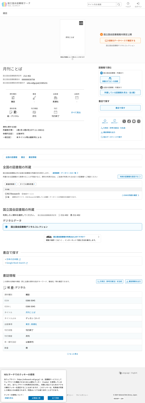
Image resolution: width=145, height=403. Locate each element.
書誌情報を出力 (108, 132)
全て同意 (55, 398)
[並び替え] (11, 184)
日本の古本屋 (13, 259)
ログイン (138, 4)
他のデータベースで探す (111, 137)
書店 (23, 157)
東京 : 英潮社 (31, 324)
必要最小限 (36, 398)
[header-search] (104, 4)
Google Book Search (17, 262)
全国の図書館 (11, 157)
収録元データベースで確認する (120, 40)
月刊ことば (30, 312)
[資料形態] (27, 184)
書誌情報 (32, 157)
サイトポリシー (82, 395)
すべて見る (76, 112)
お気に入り (105, 121)
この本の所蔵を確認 (131, 195)
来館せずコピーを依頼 (110, 79)
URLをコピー (114, 121)
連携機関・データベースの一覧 (66, 172)
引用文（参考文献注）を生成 (113, 128)
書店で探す (120, 107)
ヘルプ (128, 4)
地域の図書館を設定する (130, 176)
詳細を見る (9, 398)
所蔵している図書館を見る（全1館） (120, 92)
